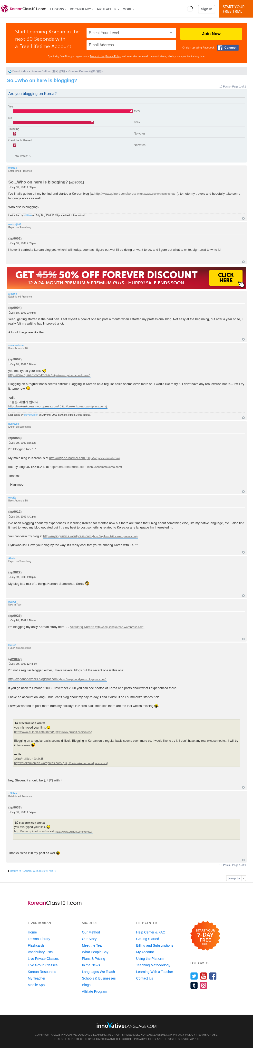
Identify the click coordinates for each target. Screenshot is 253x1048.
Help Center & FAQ (150, 932)
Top (243, 218)
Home (32, 932)
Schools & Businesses (99, 978)
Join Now (211, 33)
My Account (145, 952)
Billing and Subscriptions (155, 945)
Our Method (91, 932)
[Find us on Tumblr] (194, 985)
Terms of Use (97, 56)
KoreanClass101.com (156, 1034)
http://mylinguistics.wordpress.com (67, 536)
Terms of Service (176, 1039)
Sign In (206, 9)
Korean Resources (42, 972)
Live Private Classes (43, 959)
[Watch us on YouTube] (203, 976)
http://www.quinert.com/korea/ (115, 193)
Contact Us (144, 978)
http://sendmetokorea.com (68, 467)
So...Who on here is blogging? (42, 80)
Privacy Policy (113, 56)
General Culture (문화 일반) (85, 71)
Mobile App (36, 985)
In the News (91, 965)
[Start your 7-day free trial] (205, 936)
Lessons (57, 9)
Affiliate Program (94, 991)
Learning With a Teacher (154, 972)
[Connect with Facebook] (228, 47)
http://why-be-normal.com (67, 458)
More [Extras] (127, 9)
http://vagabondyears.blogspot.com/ (33, 679)
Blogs (86, 985)
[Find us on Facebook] (213, 976)
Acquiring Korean (82, 627)
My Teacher (107, 9)
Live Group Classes (43, 965)
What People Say (95, 952)
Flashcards (36, 945)
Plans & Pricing (93, 959)
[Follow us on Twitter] (194, 976)
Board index (20, 71)
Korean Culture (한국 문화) (48, 71)
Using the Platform (150, 959)
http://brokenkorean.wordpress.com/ (33, 406)
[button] (190, 9)
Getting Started (147, 939)
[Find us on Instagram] (203, 985)
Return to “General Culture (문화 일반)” (33, 870)
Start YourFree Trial (237, 9)
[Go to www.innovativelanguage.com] (126, 1024)
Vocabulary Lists (40, 952)
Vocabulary (80, 9)
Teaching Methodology (153, 965)
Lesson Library (39, 939)
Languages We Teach (98, 972)
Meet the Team (93, 945)
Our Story (89, 939)
